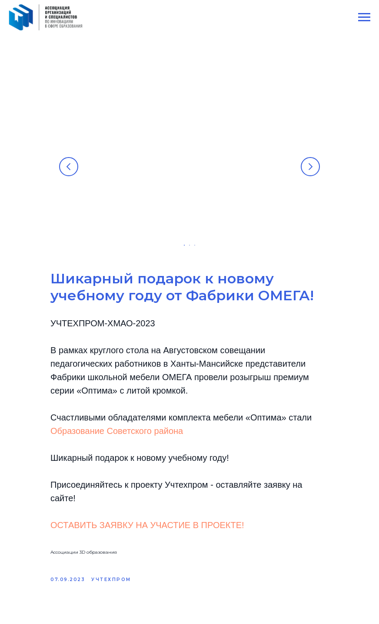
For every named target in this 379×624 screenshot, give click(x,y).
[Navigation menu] (364, 17)
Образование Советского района (116, 431)
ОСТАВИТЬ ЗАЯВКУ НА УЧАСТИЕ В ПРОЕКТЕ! (147, 525)
